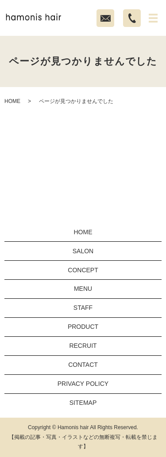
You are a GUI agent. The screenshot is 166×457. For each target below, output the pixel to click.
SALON (83, 251)
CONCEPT (83, 270)
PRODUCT (83, 326)
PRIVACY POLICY (83, 383)
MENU (83, 288)
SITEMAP (83, 402)
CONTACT (83, 364)
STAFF (83, 307)
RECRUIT (83, 345)
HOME (12, 101)
